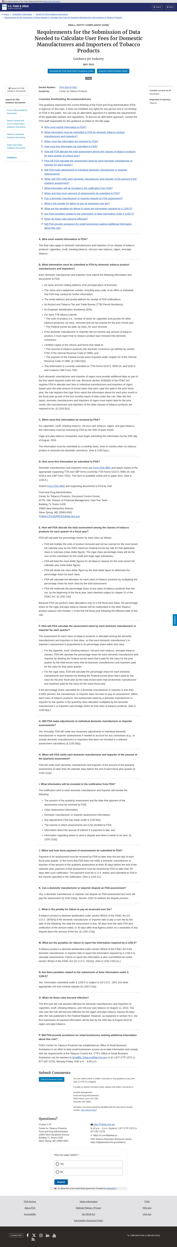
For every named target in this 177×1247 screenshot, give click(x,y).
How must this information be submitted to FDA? (71, 146)
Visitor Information (88, 1201)
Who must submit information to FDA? (65, 127)
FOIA (147, 1201)
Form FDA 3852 (102, 467)
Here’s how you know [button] (52, 1)
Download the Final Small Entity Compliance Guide (71, 71)
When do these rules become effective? (66, 219)
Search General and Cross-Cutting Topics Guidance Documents (16, 124)
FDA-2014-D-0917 (68, 87)
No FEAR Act (88, 1214)
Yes (62, 1164)
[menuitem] (160, 93)
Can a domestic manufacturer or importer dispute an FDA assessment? (83, 198)
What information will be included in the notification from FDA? (78, 188)
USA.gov (147, 1214)
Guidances (12, 157)
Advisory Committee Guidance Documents (16, 136)
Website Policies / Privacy (88, 1208)
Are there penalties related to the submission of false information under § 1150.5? (89, 213)
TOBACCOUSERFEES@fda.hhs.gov (59, 516)
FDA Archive (30, 1201)
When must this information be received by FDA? (71, 141)
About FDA (30, 1208)
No (61, 1172)
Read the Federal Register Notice (113, 71)
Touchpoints (110, 1188)
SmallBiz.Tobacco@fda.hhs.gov (89, 1057)
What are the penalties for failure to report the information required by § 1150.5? (88, 208)
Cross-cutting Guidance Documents (17, 111)
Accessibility (30, 1214)
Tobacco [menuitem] (153, 103)
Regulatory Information (22, 14)
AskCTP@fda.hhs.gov (104, 1124)
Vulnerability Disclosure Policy (88, 1220)
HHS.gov (147, 1208)
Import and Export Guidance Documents (16, 146)
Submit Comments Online (52, 1079)
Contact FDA (16, 1235)
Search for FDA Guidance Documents (52, 14)
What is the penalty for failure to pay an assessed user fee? (77, 203)
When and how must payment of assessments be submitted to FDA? (82, 193)
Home (6, 14)
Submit (61, 1182)
